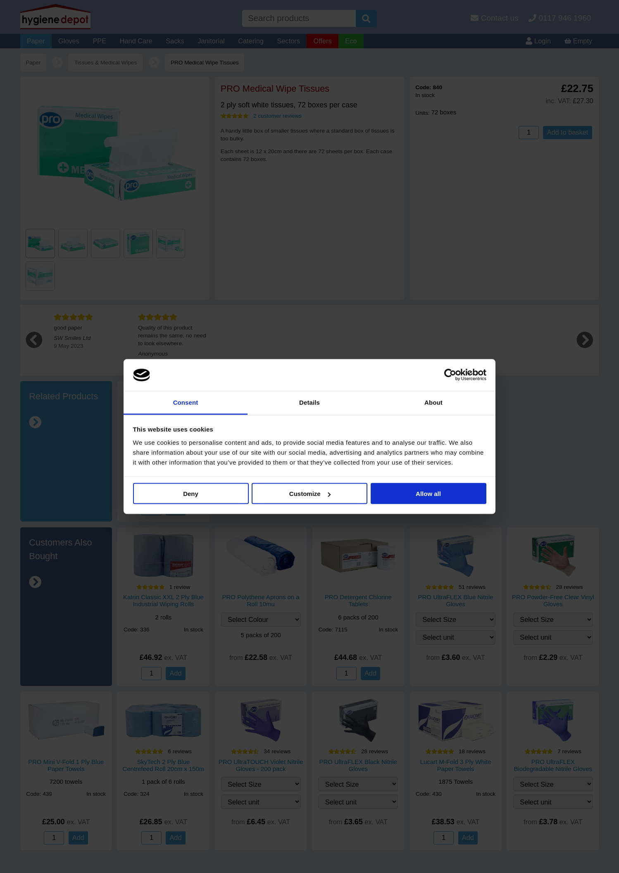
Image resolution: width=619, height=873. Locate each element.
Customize (310, 493)
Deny (190, 493)
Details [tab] (309, 402)
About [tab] (433, 402)
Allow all (428, 493)
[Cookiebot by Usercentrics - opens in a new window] (450, 375)
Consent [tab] (185, 402)
